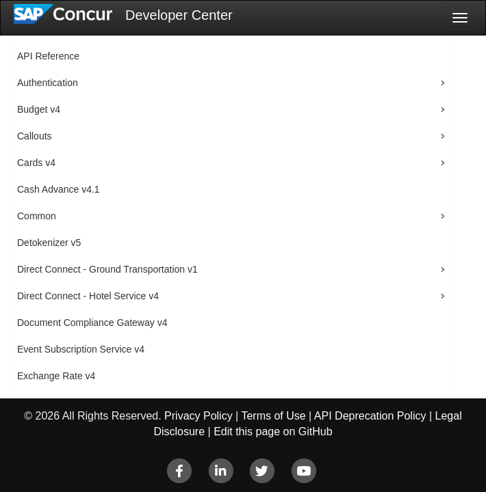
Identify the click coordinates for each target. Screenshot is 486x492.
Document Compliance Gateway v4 (92, 322)
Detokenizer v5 (49, 242)
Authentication (47, 82)
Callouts (34, 136)
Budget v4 (38, 109)
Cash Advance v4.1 (58, 189)
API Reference (48, 56)
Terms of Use (273, 416)
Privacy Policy (198, 416)
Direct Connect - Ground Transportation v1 (107, 269)
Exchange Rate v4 (56, 375)
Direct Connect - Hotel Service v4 (88, 295)
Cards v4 (36, 162)
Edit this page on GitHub (273, 431)
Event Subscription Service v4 (80, 349)
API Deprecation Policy (370, 416)
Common (36, 215)
